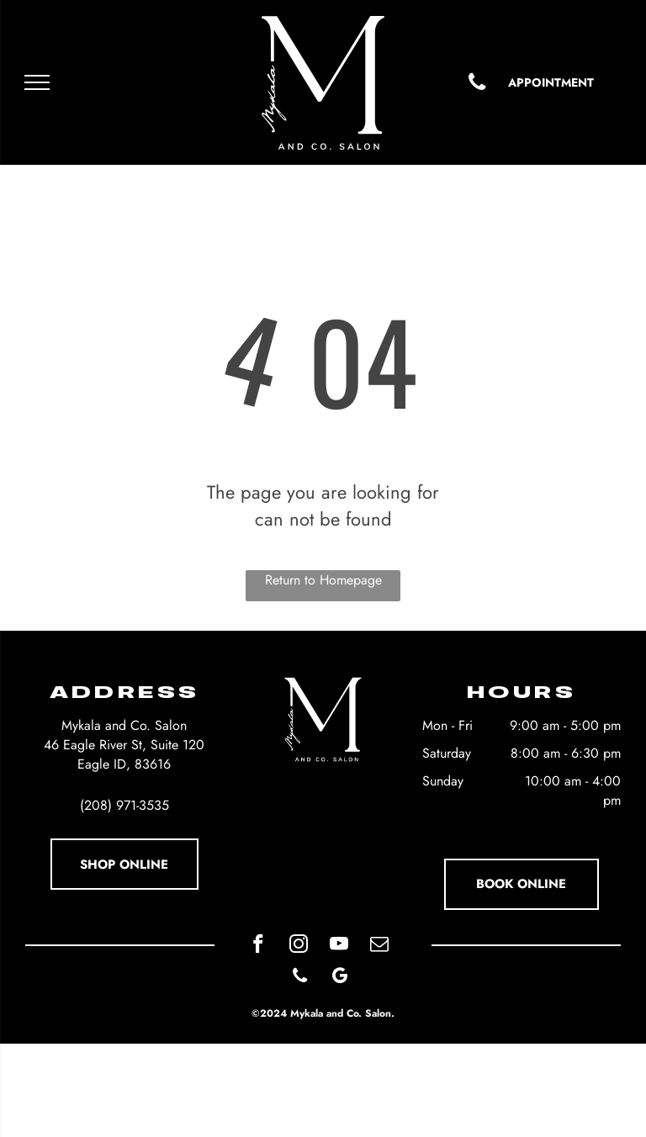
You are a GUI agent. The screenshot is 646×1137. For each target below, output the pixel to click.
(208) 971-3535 (124, 805)
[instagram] (298, 946)
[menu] (37, 82)
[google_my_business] (340, 978)
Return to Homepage (323, 580)
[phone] (300, 978)
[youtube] (338, 946)
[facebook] (258, 946)
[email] (379, 946)
